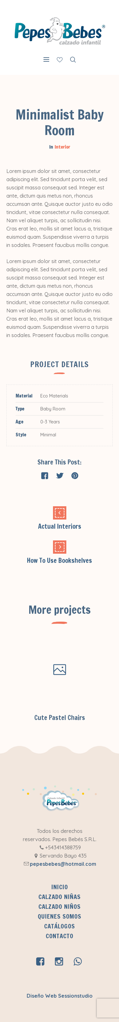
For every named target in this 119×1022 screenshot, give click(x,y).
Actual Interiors (59, 526)
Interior (62, 147)
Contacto (59, 936)
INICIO (59, 886)
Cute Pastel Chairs (59, 717)
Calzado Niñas (59, 896)
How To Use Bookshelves (59, 560)
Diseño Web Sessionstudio (60, 996)
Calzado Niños (59, 906)
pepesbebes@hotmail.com (63, 864)
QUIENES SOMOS (59, 916)
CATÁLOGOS (59, 926)
